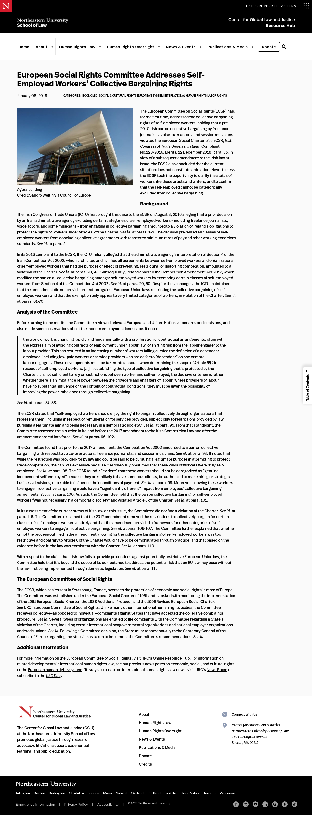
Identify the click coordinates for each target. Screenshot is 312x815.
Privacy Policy (76, 804)
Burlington (57, 793)
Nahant (121, 793)
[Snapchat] (285, 804)
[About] (52, 46)
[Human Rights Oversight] (159, 46)
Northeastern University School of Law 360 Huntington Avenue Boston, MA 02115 (260, 734)
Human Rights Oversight (130, 46)
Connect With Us (244, 714)
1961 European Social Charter (53, 601)
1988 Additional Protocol (109, 601)
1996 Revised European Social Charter (180, 601)
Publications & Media (227, 46)
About (42, 46)
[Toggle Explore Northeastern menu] (277, 6)
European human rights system (55, 669)
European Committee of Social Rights (66, 607)
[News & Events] (200, 46)
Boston (39, 793)
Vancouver (228, 793)
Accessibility (108, 804)
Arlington (23, 793)
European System (150, 95)
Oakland (137, 793)
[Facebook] (236, 804)
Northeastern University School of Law (42, 22)
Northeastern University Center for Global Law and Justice (54, 712)
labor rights (217, 95)
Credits (145, 764)
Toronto (209, 793)
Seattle (170, 793)
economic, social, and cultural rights (202, 664)
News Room (217, 669)
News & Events (181, 46)
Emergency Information (35, 804)
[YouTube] (255, 804)
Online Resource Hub (171, 658)
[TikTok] (294, 804)
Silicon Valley (189, 793)
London (93, 793)
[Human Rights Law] (100, 46)
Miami (107, 793)
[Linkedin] (265, 804)
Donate (269, 46)
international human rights (185, 95)
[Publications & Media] (252, 46)
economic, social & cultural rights (109, 95)
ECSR (220, 111)
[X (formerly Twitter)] (246, 804)
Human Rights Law (77, 46)
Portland (154, 793)
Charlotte (76, 793)
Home (23, 46)
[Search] (284, 46)
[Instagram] (275, 804)
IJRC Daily (54, 675)
